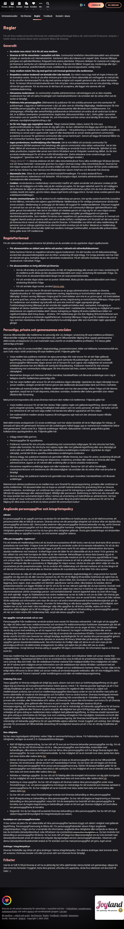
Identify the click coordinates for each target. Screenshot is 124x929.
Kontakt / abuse (63, 16)
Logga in (96, 5)
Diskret (22, 918)
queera (30, 911)
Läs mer (63, 911)
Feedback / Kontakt (59, 915)
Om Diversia (26, 16)
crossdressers (84, 908)
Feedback (48, 16)
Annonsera (73, 915)
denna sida (58, 286)
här (44, 756)
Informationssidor (9, 16)
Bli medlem (113, 5)
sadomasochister (9, 911)
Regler (37, 17)
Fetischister (72, 908)
